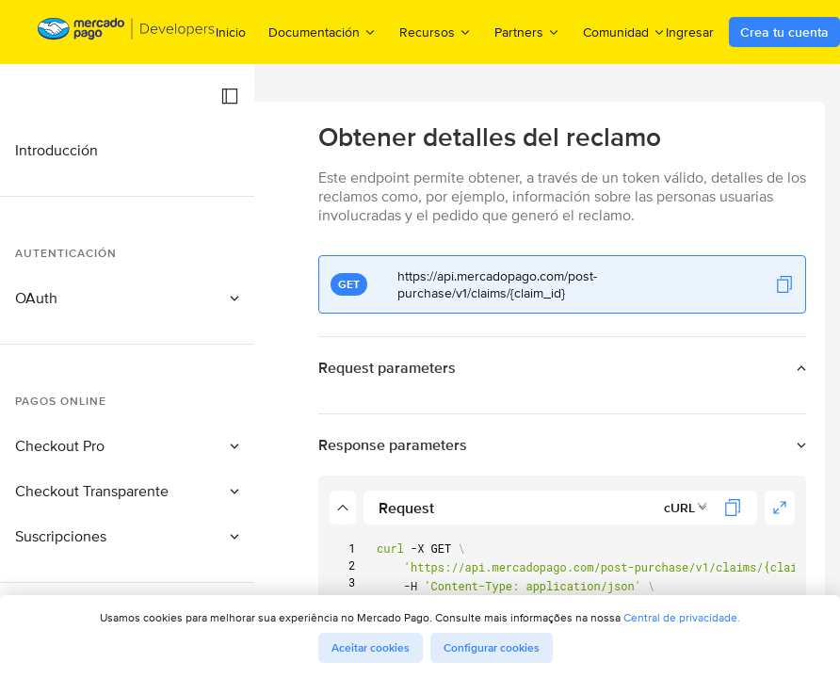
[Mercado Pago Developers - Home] (127, 32)
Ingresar (690, 32)
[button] (229, 96)
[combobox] (686, 507)
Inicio (231, 32)
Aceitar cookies (370, 647)
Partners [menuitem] (527, 31)
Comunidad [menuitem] (624, 31)
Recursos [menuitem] (435, 31)
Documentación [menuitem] (322, 31)
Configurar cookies (492, 647)
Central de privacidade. (681, 617)
